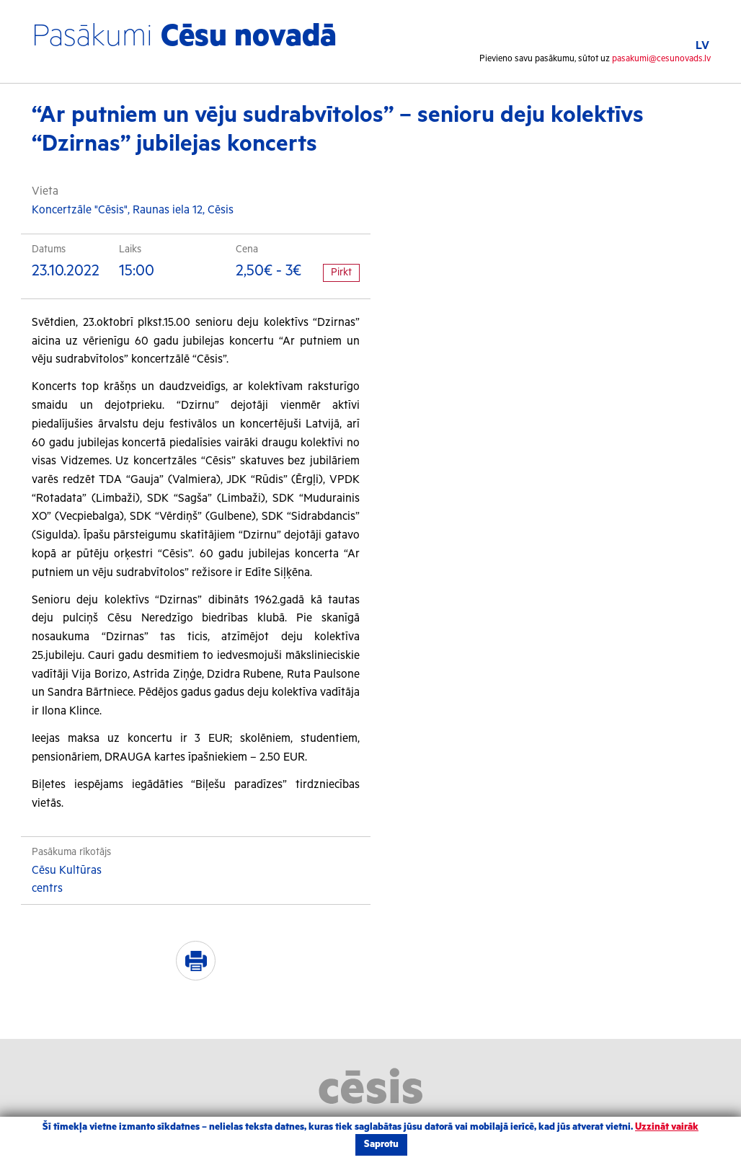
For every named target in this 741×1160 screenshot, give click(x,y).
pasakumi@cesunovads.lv (661, 58)
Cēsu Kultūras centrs (67, 880)
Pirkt (341, 272)
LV (702, 46)
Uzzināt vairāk (666, 1127)
